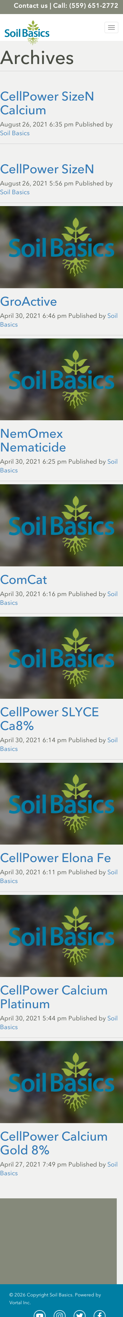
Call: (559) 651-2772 (85, 5)
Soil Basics (15, 133)
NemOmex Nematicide (33, 440)
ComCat (23, 579)
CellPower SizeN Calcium (47, 103)
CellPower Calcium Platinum (54, 997)
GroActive (28, 301)
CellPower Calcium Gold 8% (54, 1143)
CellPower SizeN (47, 168)
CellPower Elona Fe (55, 857)
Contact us (31, 5)
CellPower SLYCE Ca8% (49, 718)
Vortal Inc (19, 1302)
